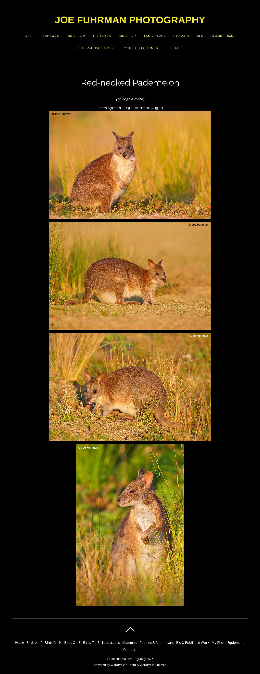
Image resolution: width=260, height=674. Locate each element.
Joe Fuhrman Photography (128, 659)
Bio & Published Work (96, 48)
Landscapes (154, 36)
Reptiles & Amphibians (216, 36)
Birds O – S (102, 36)
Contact (175, 48)
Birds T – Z (127, 36)
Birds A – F (50, 36)
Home (29, 36)
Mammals (181, 36)
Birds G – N (76, 36)
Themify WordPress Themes (147, 665)
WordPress (118, 665)
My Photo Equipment (142, 48)
